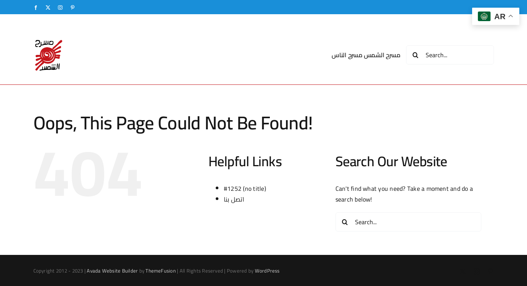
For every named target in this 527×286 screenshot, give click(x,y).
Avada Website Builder (112, 270)
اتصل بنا (234, 199)
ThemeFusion (160, 270)
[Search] (415, 54)
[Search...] (450, 54)
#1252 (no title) (245, 188)
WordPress (267, 270)
